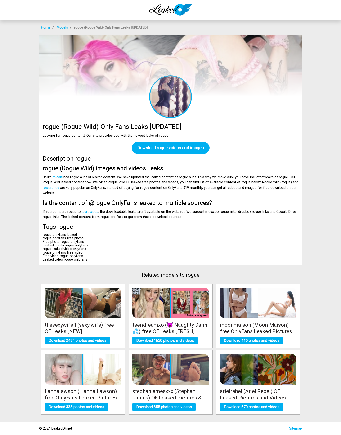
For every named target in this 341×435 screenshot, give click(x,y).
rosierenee (51, 188)
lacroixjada (90, 211)
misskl (58, 177)
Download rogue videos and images (170, 147)
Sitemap (295, 428)
